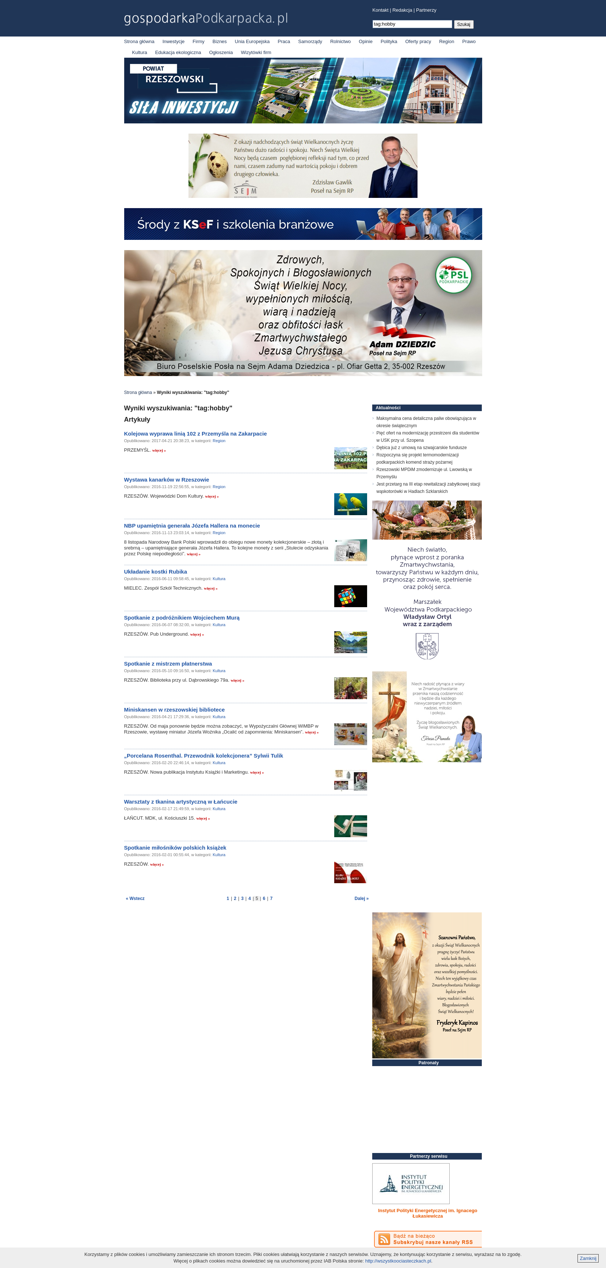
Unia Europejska (252, 41)
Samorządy (310, 41)
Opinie (366, 41)
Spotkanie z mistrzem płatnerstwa (168, 663)
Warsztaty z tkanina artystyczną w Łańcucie (180, 801)
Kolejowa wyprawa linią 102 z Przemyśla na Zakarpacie (195, 433)
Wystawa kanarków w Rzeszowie (166, 479)
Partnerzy (426, 10)
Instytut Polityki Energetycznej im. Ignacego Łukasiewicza (427, 1213)
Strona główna (139, 41)
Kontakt (381, 10)
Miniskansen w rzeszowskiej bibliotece (174, 709)
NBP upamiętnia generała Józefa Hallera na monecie (192, 525)
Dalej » (362, 898)
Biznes (220, 41)
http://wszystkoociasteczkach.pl (398, 1261)
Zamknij (588, 1258)
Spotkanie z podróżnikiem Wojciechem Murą (182, 617)
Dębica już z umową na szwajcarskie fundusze (422, 447)
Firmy (199, 41)
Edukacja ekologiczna (178, 52)
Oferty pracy (418, 41)
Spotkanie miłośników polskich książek (175, 847)
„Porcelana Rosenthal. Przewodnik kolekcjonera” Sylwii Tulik (203, 755)
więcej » (159, 450)
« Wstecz (135, 898)
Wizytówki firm (256, 52)
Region (446, 41)
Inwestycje (174, 41)
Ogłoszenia (221, 52)
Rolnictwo (340, 41)
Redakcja (402, 10)
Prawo (469, 41)
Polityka (389, 41)
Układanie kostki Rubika (155, 571)
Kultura (139, 52)
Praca (284, 41)
